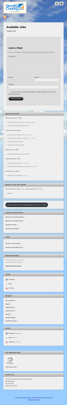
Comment (12, 56)
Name (11, 77)
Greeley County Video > (12, 228)
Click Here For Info (11, 367)
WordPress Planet (10, 321)
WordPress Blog (10, 317)
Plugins (7, 304)
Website (11, 84)
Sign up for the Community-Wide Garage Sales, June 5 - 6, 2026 (27, 205)
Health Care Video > (11, 224)
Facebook (9, 279)
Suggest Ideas (9, 307)
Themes (7, 314)
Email (37, 77)
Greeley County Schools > (13, 243)
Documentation (9, 300)
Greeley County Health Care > (14, 247)
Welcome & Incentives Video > (14, 221)
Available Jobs (11, 31)
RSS (8, 17)
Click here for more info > (13, 266)
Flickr (8, 283)
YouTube (9, 288)
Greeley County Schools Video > (15, 217)
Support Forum (9, 310)
